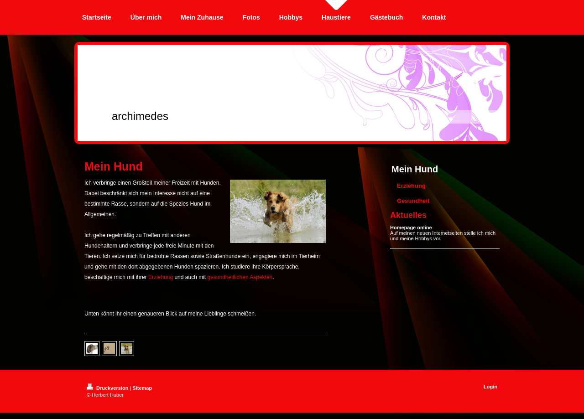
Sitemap (142, 388)
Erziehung (160, 277)
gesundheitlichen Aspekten (239, 277)
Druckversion (108, 388)
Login (490, 386)
